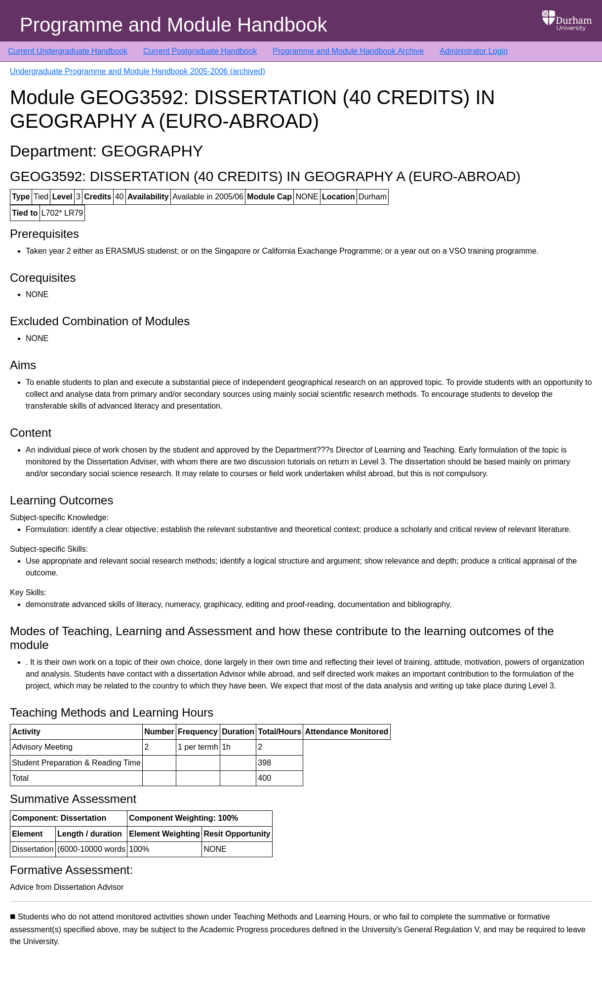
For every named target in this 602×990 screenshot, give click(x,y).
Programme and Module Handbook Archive (348, 51)
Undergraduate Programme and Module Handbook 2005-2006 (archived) (137, 71)
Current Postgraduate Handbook (200, 51)
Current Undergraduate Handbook (67, 51)
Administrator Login (474, 51)
